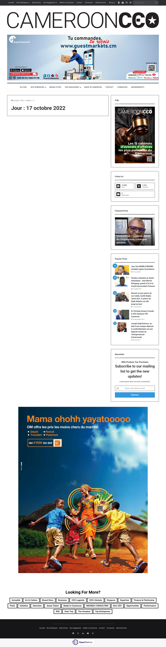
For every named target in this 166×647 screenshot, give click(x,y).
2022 (22, 100)
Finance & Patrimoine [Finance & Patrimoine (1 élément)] (22, 606)
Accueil (11, 3)
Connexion (89, 3)
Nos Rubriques (21, 3)
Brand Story (36, 3)
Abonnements (100, 3)
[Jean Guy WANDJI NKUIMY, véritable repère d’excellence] (122, 270)
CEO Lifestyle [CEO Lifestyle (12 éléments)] (113, 600)
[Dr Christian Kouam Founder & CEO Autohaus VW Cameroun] (122, 315)
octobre (28, 100)
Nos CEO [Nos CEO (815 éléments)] (28, 613)
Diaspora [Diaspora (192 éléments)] (131, 600)
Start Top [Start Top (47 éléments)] (94, 613)
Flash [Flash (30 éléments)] (43, 606)
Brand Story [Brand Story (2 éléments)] (56, 600)
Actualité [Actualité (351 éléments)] (19, 600)
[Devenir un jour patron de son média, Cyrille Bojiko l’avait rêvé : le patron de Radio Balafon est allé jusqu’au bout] (122, 297)
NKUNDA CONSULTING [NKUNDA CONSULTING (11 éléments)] (143, 606)
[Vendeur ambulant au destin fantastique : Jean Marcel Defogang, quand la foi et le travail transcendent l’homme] (122, 281)
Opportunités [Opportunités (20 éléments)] (45, 613)
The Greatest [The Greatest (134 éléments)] (112, 613)
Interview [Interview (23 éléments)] (71, 606)
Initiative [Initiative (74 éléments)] (56, 606)
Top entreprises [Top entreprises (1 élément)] (134, 613)
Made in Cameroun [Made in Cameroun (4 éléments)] (113, 606)
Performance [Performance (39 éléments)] (66, 613)
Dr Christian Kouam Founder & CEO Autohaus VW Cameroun (142, 314)
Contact (79, 3)
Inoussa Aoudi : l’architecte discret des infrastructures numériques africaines (134, 239)
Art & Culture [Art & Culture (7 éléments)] (36, 600)
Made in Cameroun (67, 3)
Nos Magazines (49, 3)
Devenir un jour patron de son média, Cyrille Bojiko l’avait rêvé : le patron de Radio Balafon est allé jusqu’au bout (141, 298)
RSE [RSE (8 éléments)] (81, 613)
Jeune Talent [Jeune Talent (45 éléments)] (89, 606)
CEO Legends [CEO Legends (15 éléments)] (92, 600)
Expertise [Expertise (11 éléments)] (146, 600)
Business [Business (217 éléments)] (73, 600)
